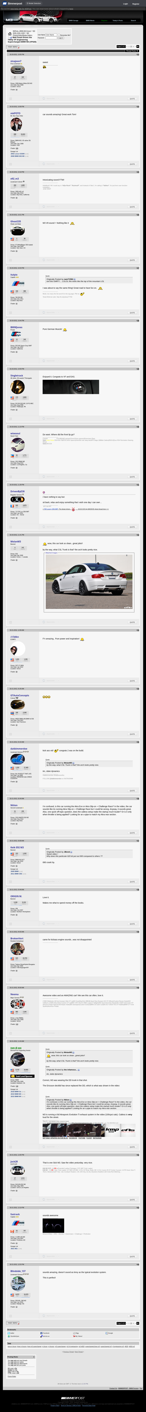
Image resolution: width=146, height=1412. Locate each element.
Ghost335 (15, 221)
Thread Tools (131, 51)
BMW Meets (90, 20)
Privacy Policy (55, 1405)
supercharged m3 (106, 1346)
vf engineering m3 (118, 1346)
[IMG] (9, 1371)
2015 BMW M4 (16, 1096)
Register (135, 4)
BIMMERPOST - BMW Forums (128, 1388)
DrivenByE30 (17, 491)
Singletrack (16, 375)
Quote (132, 99)
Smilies (10, 1370)
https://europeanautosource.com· (81, 1123)
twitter (12, 1333)
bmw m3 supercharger (34, 1346)
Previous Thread (68, 1352)
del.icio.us (46, 1336)
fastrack (15, 1214)
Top (141, 1388)
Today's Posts (118, 20)
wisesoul (15, 433)
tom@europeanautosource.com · (57, 1123)
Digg (77, 1333)
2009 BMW (15, 871)
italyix (13, 274)
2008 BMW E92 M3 (17, 156)
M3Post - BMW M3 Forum (22, 31)
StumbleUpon (14, 1336)
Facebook (46, 1333)
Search (133, 20)
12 (17, 1024)
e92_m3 (14, 178)
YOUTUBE (81, 1138)
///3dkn (14, 636)
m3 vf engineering (72, 1346)
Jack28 (14, 1161)
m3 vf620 (81, 1346)
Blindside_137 (18, 1271)
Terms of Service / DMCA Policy (71, 1405)
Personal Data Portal (88, 1405)
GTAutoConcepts (19, 695)
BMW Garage (73, 20)
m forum (44, 1346)
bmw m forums (22, 1346)
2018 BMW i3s (16, 1091)
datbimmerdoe (18, 748)
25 (17, 148)
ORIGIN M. (16, 896)
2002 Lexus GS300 (18, 154)
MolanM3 (15, 541)
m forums (51, 1346)
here (71, 9)
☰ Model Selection (34, 3)
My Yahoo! (79, 1336)
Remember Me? (64, 35)
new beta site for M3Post (20, 9)
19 (17, 1086)
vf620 (126, 1346)
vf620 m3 (132, 1346)
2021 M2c (14, 1248)
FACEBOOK (73, 1138)
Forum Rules (12, 1376)
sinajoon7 (15, 61)
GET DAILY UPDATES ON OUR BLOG (55, 1138)
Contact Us (113, 1388)
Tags (9, 1343)
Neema (14, 994)
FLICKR (89, 1138)
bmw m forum (12, 1346)
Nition (13, 805)
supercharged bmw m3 (92, 1346)
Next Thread (79, 1352)
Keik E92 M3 (17, 847)
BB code (10, 1368)
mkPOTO (15, 113)
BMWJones (16, 327)
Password (41, 38)
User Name (41, 35)
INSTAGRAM (97, 1138)
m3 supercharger (60, 1346)
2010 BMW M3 (16, 1094)
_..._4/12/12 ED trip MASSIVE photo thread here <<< (92, 509)
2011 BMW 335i (16, 874)
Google (110, 1333)
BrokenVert (16, 938)
